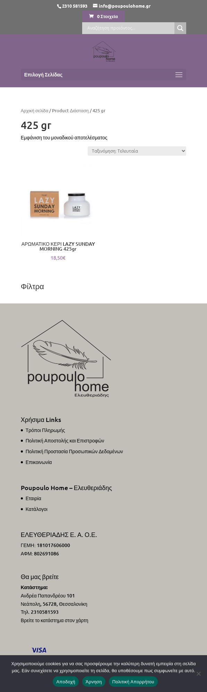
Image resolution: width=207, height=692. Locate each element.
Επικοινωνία (39, 462)
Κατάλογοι (37, 509)
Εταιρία (33, 498)
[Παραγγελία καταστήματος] (137, 151)
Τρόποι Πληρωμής (45, 430)
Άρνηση (94, 681)
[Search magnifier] (180, 28)
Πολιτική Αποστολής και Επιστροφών (65, 440)
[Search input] (130, 28)
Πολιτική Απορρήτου (133, 681)
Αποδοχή (65, 681)
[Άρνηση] (198, 673)
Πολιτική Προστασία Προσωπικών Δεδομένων (74, 451)
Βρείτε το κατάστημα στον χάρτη (54, 620)
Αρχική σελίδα (35, 110)
